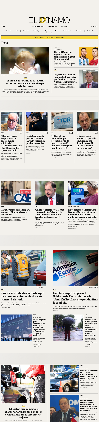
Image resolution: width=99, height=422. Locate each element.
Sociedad (90, 30)
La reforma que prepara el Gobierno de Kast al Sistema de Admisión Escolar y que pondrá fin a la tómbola (75, 297)
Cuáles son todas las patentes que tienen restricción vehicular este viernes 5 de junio (22, 296)
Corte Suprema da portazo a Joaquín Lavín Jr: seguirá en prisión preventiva (35, 139)
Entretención (67, 30)
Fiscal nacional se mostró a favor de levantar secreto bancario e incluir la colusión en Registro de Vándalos (88, 405)
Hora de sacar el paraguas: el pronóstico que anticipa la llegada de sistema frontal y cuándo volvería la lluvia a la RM (91, 327)
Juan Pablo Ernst (5, 162)
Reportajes (36, 30)
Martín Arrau (50, 37)
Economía (26, 30)
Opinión (47, 30)
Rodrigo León (38, 227)
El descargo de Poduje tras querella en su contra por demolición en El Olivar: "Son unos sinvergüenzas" (86, 141)
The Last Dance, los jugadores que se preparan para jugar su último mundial (64, 55)
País (17, 30)
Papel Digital (52, 26)
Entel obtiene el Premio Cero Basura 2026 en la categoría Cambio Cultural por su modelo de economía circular (82, 213)
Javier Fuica (46, 75)
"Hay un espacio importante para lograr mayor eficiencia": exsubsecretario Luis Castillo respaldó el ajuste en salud (11, 143)
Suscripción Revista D (37, 26)
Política (8, 30)
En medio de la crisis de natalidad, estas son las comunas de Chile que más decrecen (25, 83)
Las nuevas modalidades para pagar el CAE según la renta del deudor (15, 212)
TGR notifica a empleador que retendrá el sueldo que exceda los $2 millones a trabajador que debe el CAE (61, 141)
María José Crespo (72, 228)
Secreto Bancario (39, 37)
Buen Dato (49, 33)
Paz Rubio (28, 153)
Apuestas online (60, 37)
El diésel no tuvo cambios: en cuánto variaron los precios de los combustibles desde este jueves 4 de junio (23, 413)
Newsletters (64, 26)
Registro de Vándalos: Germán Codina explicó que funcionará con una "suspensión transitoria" (65, 78)
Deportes (79, 30)
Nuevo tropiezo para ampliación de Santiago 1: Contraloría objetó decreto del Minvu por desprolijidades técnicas (39, 327)
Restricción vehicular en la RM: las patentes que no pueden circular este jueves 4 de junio (89, 374)
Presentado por (73, 207)
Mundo (57, 30)
